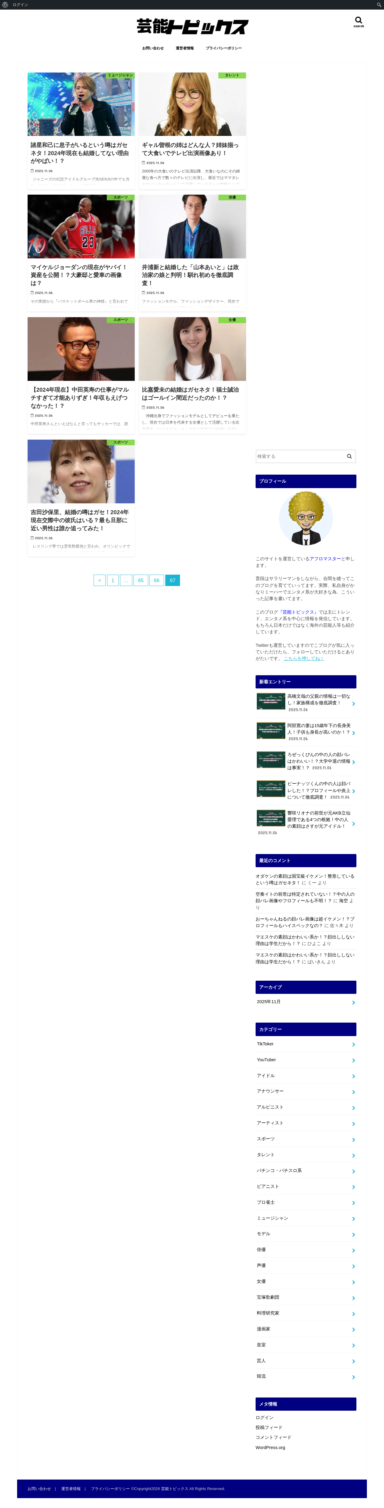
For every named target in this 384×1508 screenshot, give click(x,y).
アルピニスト (270, 1107)
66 (156, 580)
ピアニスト (268, 1186)
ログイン (265, 1417)
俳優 (261, 1249)
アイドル (266, 1075)
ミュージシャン (272, 1218)
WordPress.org (270, 1447)
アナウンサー (270, 1091)
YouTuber (266, 1059)
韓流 (261, 1376)
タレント (266, 1154)
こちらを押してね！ (304, 658)
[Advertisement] (306, 256)
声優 (261, 1265)
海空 (343, 900)
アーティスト (270, 1123)
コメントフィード (274, 1437)
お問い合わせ (153, 48)
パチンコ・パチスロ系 (279, 1170)
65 (140, 580)
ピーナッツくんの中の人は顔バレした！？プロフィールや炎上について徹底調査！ (304, 790)
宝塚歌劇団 (268, 1297)
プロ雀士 (266, 1202)
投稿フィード (269, 1427)
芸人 (261, 1360)
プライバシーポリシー (224, 48)
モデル (263, 1233)
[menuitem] (5, 5)
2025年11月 (268, 1001)
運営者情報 (185, 48)
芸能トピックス (174, 1488)
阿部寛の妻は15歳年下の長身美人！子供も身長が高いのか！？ (304, 732)
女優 (261, 1281)
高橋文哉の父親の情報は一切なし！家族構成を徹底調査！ (303, 702)
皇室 (261, 1344)
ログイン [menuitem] (20, 4)
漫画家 (263, 1329)
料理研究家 (268, 1313)
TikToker (265, 1043)
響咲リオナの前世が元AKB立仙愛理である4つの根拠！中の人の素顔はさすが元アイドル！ (303, 823)
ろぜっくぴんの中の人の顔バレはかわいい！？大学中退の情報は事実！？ (303, 761)
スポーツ (266, 1138)
